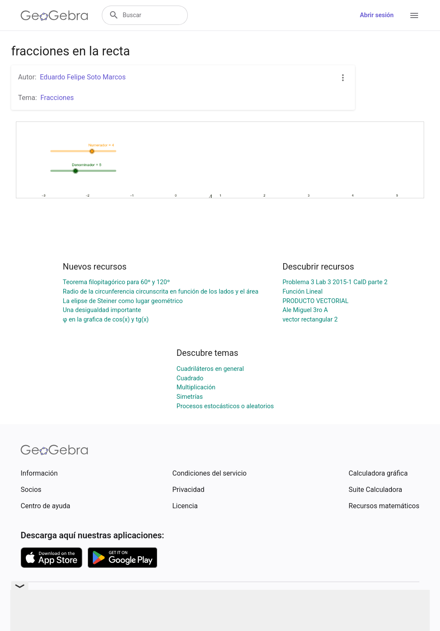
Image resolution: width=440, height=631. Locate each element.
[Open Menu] (414, 15)
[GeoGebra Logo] (54, 15)
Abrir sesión (377, 15)
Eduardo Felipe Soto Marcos (83, 77)
